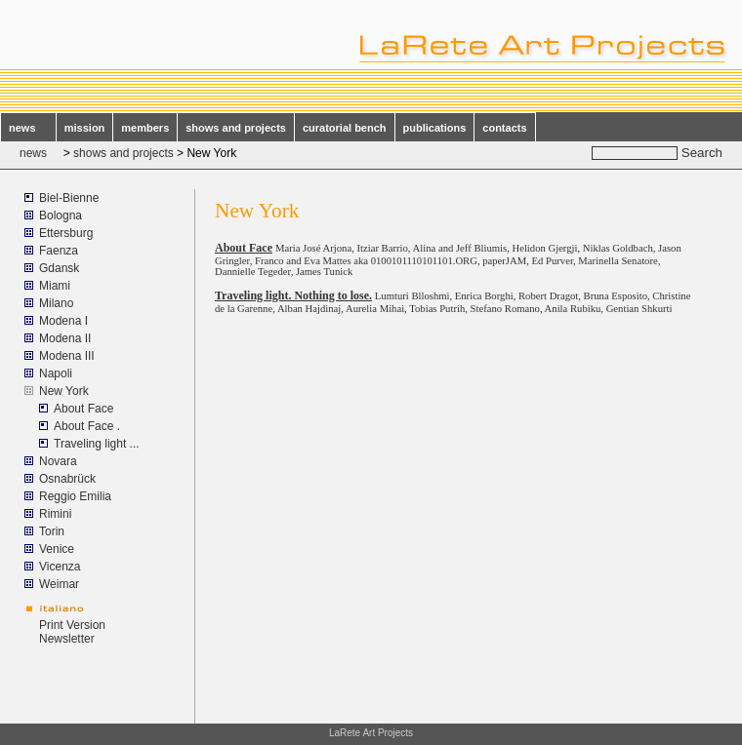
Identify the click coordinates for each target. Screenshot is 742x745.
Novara (58, 461)
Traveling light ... (97, 444)
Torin (51, 531)
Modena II (65, 338)
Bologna (60, 215)
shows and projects (236, 128)
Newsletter (67, 639)
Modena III (67, 356)
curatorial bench (345, 128)
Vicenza (59, 566)
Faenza (58, 250)
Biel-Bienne (69, 198)
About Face (83, 408)
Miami (54, 286)
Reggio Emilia (75, 496)
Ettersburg (66, 233)
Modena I (63, 321)
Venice (56, 549)
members (145, 128)
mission (84, 128)
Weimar (59, 584)
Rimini (55, 514)
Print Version (72, 625)
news (28, 128)
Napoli (55, 373)
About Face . (87, 426)
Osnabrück (67, 479)
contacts (504, 128)
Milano (56, 303)
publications (435, 128)
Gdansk (59, 268)
